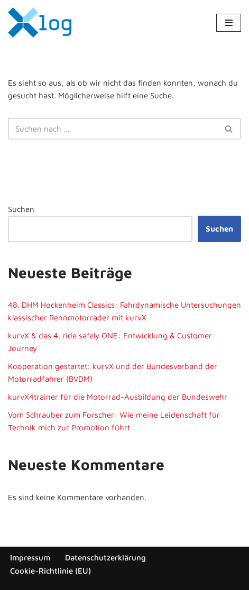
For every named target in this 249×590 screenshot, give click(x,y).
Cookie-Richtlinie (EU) (50, 570)
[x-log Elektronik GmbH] (39, 22)
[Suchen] (112, 129)
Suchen (21, 209)
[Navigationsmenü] (228, 23)
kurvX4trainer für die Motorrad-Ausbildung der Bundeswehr (117, 396)
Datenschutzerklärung (105, 557)
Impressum (30, 557)
